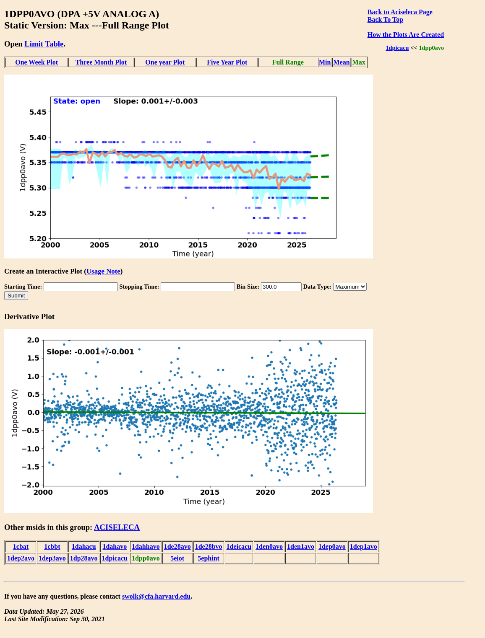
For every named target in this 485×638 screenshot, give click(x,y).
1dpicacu (397, 47)
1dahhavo (146, 546)
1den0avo (269, 546)
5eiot (177, 558)
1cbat (21, 546)
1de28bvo (208, 546)
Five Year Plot (227, 62)
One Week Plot (36, 62)
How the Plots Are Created (406, 34)
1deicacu (239, 546)
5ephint (208, 558)
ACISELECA (117, 527)
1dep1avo (363, 546)
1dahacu (84, 546)
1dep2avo (20, 558)
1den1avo (300, 546)
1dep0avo (332, 546)
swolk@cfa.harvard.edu (156, 596)
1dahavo (114, 546)
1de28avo (177, 546)
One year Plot (165, 62)
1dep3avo (52, 558)
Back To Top (385, 19)
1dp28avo (84, 558)
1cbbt (52, 546)
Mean (341, 62)
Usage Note (103, 271)
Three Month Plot (101, 62)
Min (325, 62)
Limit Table (43, 43)
